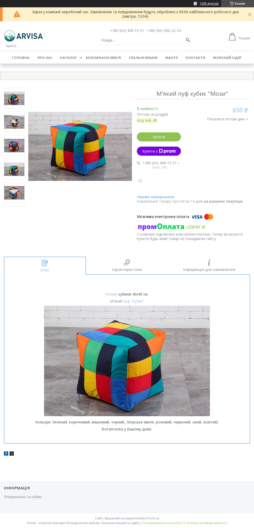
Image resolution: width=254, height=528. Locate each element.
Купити (159, 136)
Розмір (111, 294)
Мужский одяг (227, 57)
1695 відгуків (209, 3)
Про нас (44, 57)
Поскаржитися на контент (162, 523)
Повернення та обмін (23, 496)
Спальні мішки (143, 57)
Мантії (171, 57)
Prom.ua (153, 518)
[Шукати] (188, 40)
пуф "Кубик (133, 301)
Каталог (68, 57)
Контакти (195, 57)
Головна (21, 57)
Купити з (159, 151)
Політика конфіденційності (206, 523)
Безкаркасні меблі (103, 57)
